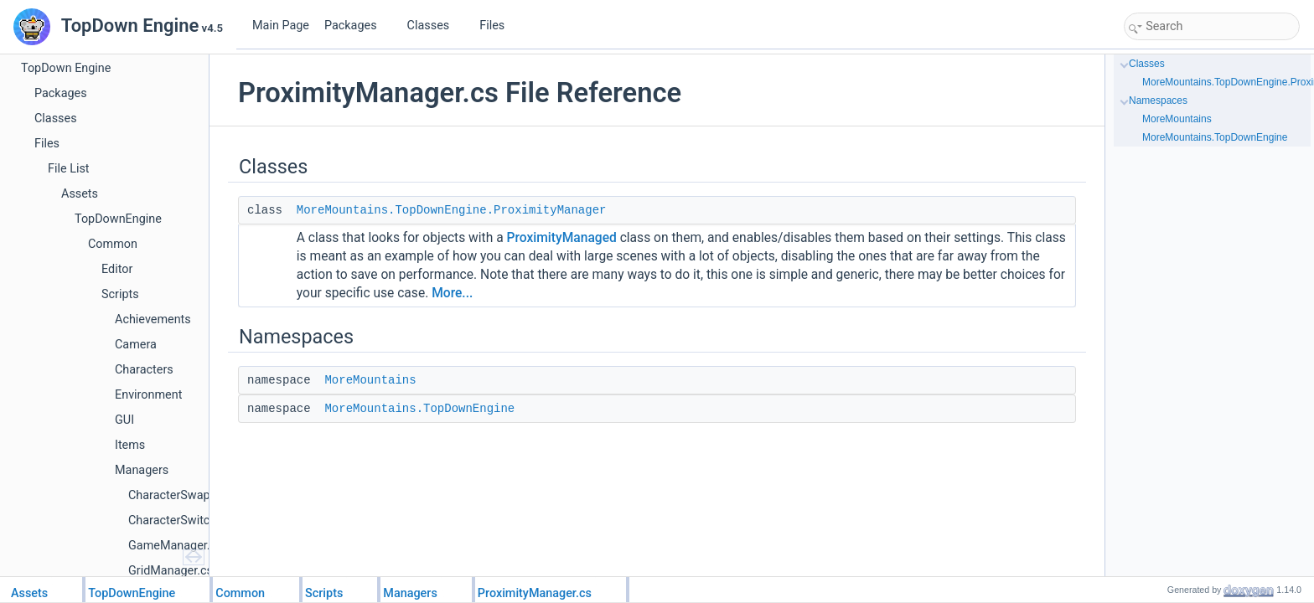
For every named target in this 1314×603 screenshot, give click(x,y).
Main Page (280, 25)
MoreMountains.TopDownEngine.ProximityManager (452, 210)
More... (452, 293)
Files (498, 25)
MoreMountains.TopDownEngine (419, 408)
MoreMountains (370, 380)
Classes (435, 25)
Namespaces (1158, 100)
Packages (357, 25)
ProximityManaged (562, 237)
